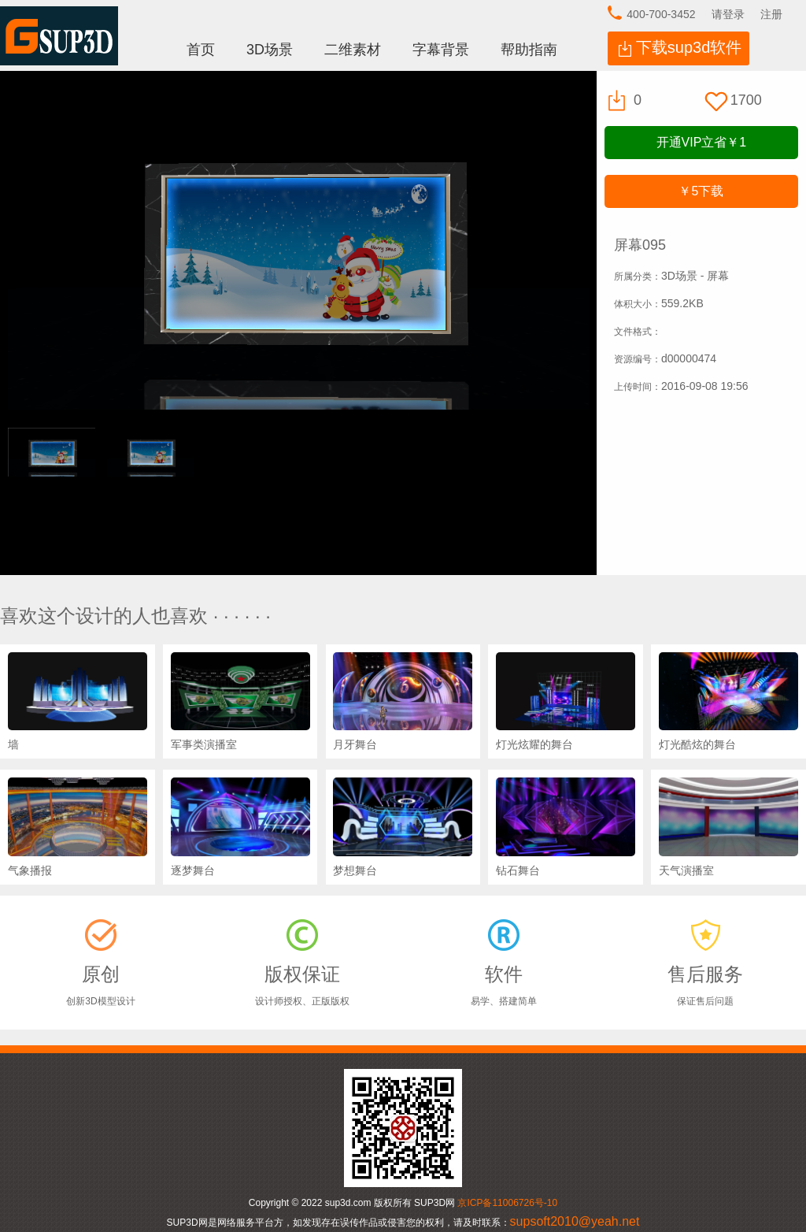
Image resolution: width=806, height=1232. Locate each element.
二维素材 (352, 50)
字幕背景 (440, 50)
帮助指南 (529, 50)
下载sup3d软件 (689, 47)
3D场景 (269, 50)
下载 (700, 191)
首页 (201, 50)
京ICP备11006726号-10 (507, 1202)
